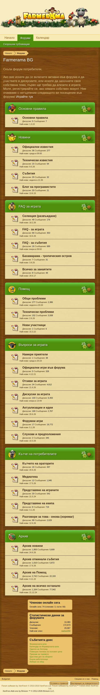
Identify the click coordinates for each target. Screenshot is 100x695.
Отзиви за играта (34, 381)
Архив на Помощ (34, 572)
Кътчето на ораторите (38, 463)
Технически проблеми (38, 311)
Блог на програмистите (39, 186)
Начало (10, 37)
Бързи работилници (39, 659)
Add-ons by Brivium (29, 691)
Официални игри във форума (43, 367)
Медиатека (30, 476)
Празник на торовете (39, 654)
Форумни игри (32, 421)
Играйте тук (24, 96)
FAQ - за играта (33, 229)
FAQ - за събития (34, 242)
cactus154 (65, 631)
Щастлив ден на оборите (41, 657)
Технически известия (37, 160)
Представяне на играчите (40, 490)
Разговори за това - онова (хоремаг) (48, 516)
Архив (23, 536)
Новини (24, 137)
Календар (42, 37)
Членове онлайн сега (45, 602)
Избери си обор (37, 662)
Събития (28, 173)
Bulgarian (6, 679)
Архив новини (32, 545)
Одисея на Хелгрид (38, 649)
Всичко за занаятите (37, 269)
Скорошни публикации (16, 44)
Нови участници (33, 325)
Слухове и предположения (41, 434)
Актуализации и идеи (37, 407)
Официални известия (37, 146)
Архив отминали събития (40, 559)
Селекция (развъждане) (39, 215)
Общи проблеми (34, 298)
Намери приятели (35, 354)
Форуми (25, 38)
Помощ (24, 289)
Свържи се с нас (82, 679)
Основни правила (32, 109)
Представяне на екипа (38, 503)
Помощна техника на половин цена (46, 651)
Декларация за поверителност (85, 683)
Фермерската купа (38, 644)
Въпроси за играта (33, 345)
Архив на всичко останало (41, 585)
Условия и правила (59, 683)
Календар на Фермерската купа (44, 646)
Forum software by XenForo (27, 686)
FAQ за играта (30, 206)
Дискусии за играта (36, 394)
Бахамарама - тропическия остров (47, 255)
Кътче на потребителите (38, 454)
